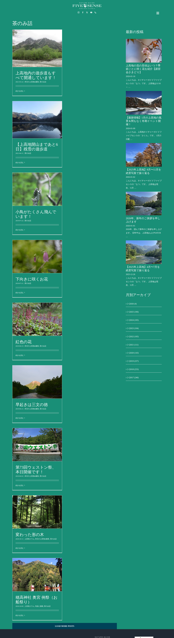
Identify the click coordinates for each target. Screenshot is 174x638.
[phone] (95, 12)
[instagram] (78, 12)
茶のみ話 (43, 82)
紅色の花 (24, 342)
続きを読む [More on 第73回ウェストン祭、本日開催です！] (20, 485)
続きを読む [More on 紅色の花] (20, 355)
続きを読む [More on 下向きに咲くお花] (20, 293)
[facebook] (83, 12)
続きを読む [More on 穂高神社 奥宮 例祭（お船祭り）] (20, 615)
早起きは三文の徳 (32, 404)
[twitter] (87, 12)
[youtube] (91, 12)
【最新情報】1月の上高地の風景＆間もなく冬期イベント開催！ (143, 121)
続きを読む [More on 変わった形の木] (20, 548)
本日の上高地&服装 (32, 82)
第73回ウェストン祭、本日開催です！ (36, 469)
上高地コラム (29, 539)
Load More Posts (64, 626)
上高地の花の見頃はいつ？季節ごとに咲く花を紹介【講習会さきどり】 (143, 69)
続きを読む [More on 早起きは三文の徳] (20, 418)
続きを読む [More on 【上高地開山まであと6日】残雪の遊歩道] (20, 162)
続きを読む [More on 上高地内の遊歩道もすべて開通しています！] (20, 91)
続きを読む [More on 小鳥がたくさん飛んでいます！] (20, 230)
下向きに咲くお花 (32, 279)
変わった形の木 (30, 534)
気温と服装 (39, 606)
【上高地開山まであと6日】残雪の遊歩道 (37, 146)
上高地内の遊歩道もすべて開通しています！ (36, 75)
